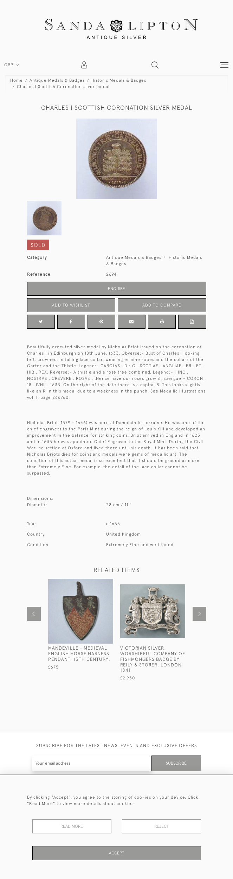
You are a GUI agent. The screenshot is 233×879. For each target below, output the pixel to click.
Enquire (116, 288)
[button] (155, 65)
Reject (161, 826)
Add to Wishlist (71, 305)
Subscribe (176, 763)
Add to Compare (161, 305)
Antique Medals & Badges (57, 80)
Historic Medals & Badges (118, 80)
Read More (71, 826)
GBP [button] (9, 64)
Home (16, 80)
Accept (116, 853)
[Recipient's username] (92, 763)
